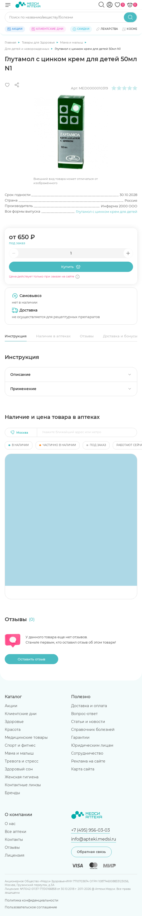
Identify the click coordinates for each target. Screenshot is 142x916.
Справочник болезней (93, 729)
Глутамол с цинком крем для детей (106, 211)
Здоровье (14, 721)
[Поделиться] (16, 85)
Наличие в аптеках (53, 336)
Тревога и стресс (21, 761)
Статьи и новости (88, 721)
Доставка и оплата (89, 705)
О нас (10, 823)
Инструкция (16, 336)
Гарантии (80, 737)
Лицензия (14, 855)
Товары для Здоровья (39, 42)
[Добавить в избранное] (7, 85)
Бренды (12, 792)
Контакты (14, 839)
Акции (11, 705)
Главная (11, 42)
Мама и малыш (72, 42)
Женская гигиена (21, 777)
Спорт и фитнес (20, 745)
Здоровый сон (19, 769)
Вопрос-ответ (84, 713)
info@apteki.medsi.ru (93, 839)
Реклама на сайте (88, 761)
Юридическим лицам (92, 745)
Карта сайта (82, 769)
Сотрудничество (87, 753)
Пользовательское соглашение (31, 907)
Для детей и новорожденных (27, 49)
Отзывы (87, 336)
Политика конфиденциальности (31, 900)
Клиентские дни (21, 713)
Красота (13, 729)
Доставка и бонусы (120, 336)
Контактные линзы (23, 785)
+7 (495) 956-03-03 (90, 830)
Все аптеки (15, 831)
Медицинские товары (26, 737)
